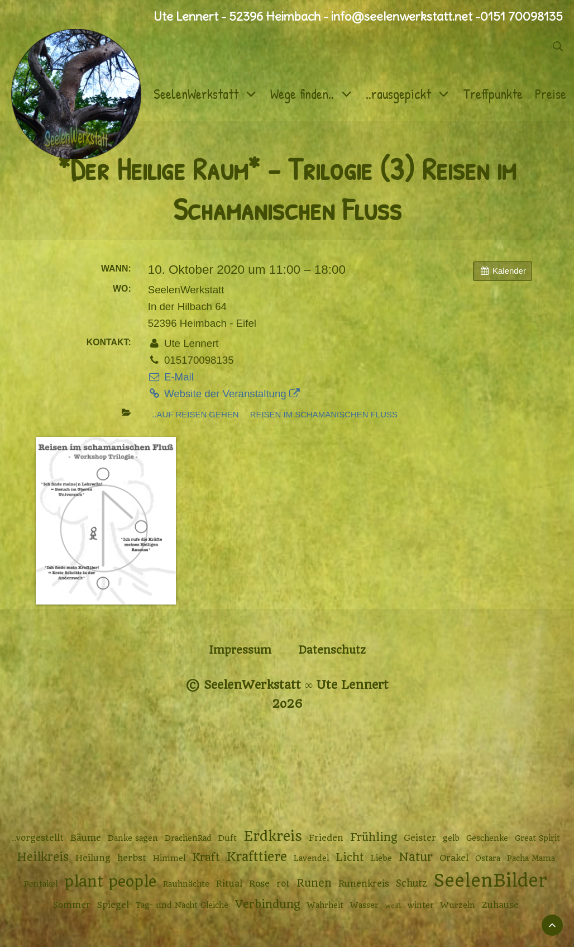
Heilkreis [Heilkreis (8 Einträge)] (43, 857)
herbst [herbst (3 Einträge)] (131, 858)
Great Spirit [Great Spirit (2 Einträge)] (537, 838)
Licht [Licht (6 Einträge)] (350, 857)
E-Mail (171, 377)
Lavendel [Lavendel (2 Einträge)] (311, 858)
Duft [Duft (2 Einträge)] (227, 838)
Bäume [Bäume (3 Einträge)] (85, 838)
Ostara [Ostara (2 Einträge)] (487, 858)
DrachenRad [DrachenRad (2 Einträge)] (188, 838)
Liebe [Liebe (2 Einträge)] (381, 858)
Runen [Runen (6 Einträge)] (314, 883)
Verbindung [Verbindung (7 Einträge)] (267, 904)
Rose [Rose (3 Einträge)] (259, 884)
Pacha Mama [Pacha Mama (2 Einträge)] (531, 858)
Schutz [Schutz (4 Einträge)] (411, 883)
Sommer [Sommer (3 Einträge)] (71, 905)
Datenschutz (332, 650)
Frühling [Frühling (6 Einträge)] (373, 837)
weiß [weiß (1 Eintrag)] (393, 906)
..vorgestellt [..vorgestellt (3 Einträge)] (38, 838)
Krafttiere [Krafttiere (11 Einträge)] (257, 856)
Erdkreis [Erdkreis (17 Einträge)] (272, 836)
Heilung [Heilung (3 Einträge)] (93, 858)
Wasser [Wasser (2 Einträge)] (364, 905)
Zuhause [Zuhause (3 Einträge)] (500, 905)
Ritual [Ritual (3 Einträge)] (229, 884)
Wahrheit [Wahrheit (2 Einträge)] (325, 905)
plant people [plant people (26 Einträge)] (110, 882)
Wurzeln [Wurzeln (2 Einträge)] (458, 905)
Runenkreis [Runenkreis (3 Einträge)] (363, 884)
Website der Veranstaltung (224, 393)
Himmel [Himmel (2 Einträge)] (169, 858)
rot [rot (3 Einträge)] (283, 884)
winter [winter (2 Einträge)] (421, 905)
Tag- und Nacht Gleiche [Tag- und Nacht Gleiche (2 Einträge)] (182, 905)
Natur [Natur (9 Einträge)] (416, 857)
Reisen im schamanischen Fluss (324, 414)
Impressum (240, 650)
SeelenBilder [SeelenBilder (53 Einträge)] (490, 880)
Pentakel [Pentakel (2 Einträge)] (41, 883)
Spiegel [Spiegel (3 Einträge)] (113, 905)
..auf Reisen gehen (195, 414)
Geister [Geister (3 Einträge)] (420, 838)
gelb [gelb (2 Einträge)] (451, 838)
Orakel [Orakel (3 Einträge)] (453, 858)
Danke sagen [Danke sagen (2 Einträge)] (133, 838)
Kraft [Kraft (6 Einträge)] (206, 857)
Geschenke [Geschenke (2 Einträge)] (487, 838)
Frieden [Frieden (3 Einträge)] (326, 838)
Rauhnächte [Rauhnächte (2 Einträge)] (186, 883)
